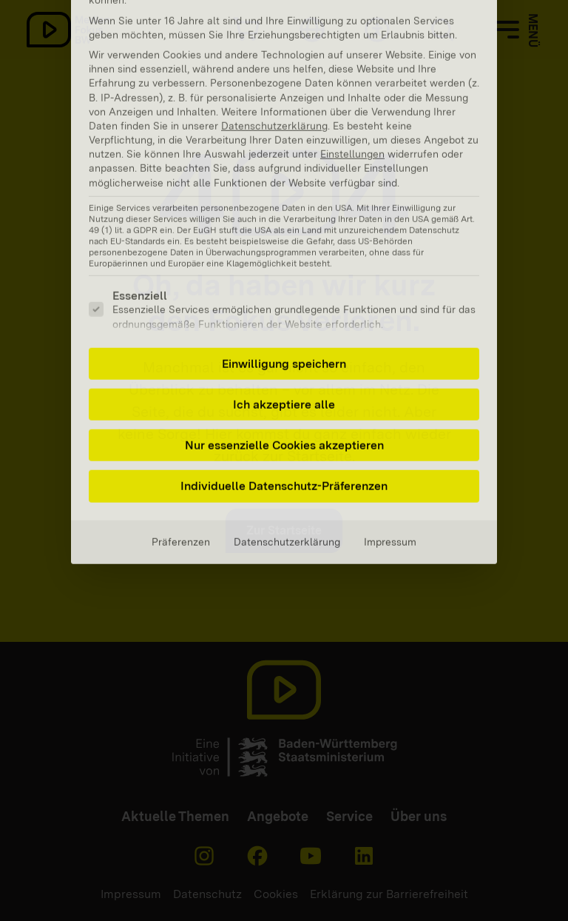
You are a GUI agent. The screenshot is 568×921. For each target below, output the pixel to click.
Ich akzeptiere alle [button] (284, 257)
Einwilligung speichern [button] (284, 217)
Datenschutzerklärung (287, 395)
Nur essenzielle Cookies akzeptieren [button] (284, 299)
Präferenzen (181, 395)
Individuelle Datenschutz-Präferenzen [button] (284, 339)
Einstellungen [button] (352, 7)
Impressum (390, 395)
